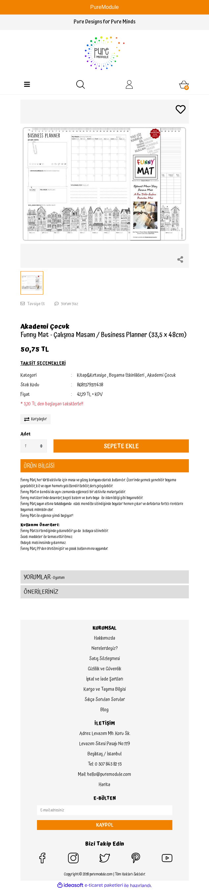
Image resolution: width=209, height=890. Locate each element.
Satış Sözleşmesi (104, 658)
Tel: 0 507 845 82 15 (105, 764)
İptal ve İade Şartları (104, 679)
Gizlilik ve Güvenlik (104, 669)
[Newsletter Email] (104, 810)
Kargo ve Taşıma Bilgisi (105, 689)
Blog (104, 710)
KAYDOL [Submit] (104, 825)
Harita (104, 784)
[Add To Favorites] (181, 110)
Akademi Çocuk (44, 326)
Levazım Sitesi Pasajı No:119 (104, 743)
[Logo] (104, 53)
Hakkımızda (104, 638)
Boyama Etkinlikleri (126, 375)
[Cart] (184, 84)
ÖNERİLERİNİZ (41, 592)
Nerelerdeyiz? (104, 648)
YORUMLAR (44, 577)
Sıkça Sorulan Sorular (105, 699)
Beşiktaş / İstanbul (104, 754)
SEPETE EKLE (121, 446)
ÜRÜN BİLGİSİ (39, 466)
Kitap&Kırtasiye (91, 375)
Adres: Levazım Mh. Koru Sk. (104, 733)
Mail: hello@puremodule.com (104, 774)
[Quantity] (33, 446)
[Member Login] (129, 84)
